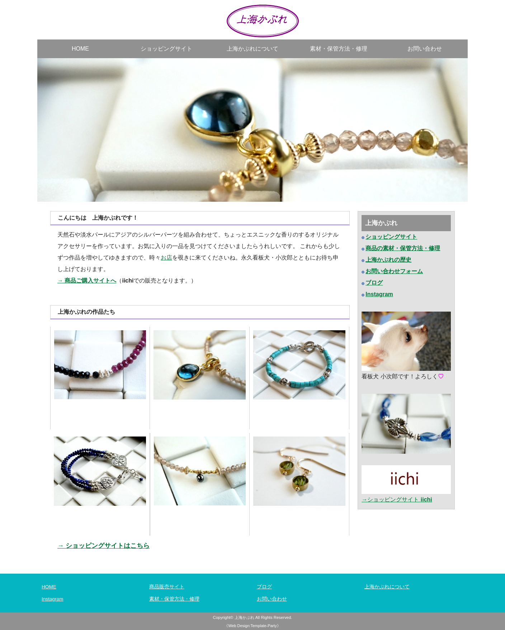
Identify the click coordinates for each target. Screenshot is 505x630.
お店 (166, 258)
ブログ (264, 586)
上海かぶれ (244, 617)
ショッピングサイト (166, 49)
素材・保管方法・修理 (338, 49)
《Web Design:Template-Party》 (252, 626)
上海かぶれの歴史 (388, 260)
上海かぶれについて (252, 49)
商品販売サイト (166, 586)
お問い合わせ (424, 49)
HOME (80, 49)
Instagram (52, 599)
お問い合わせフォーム (394, 271)
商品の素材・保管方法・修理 (402, 248)
